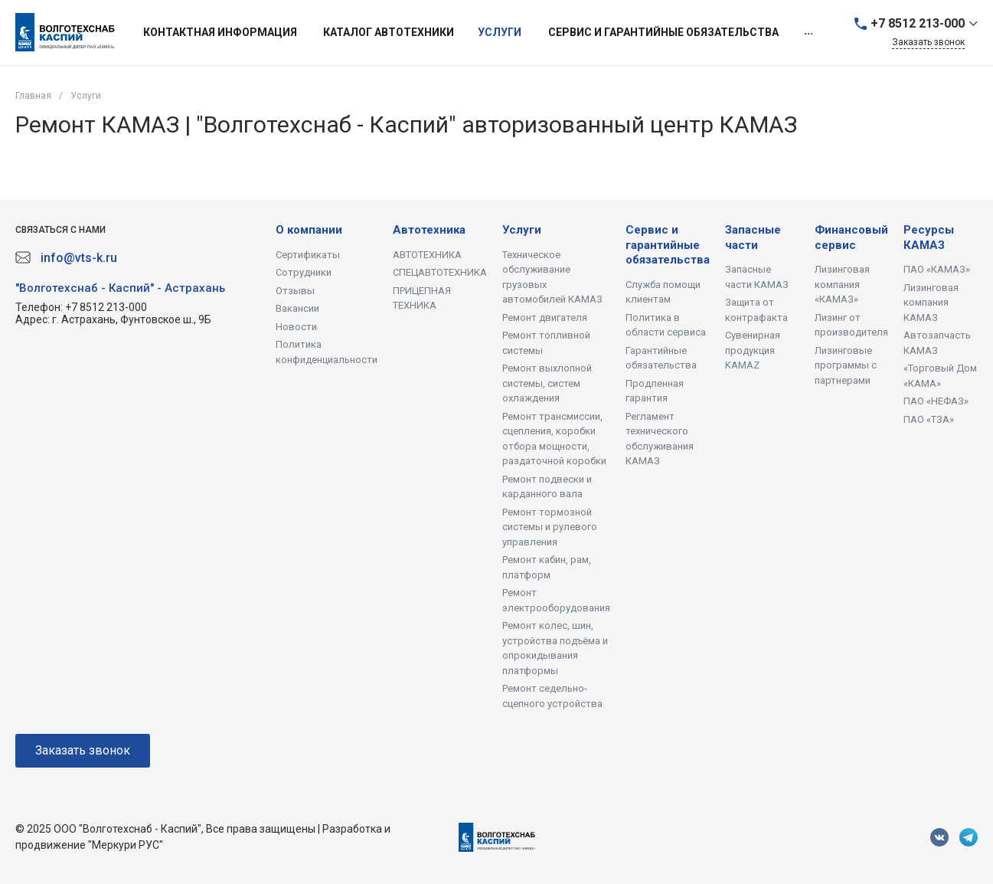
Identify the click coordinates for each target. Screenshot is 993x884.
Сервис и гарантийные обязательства (668, 245)
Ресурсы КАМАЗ (928, 237)
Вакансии (297, 308)
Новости (296, 326)
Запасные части (753, 237)
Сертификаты (308, 254)
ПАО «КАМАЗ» (936, 269)
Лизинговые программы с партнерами (846, 365)
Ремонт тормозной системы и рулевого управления (549, 527)
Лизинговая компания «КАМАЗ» (842, 284)
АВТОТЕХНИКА (427, 254)
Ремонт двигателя (544, 317)
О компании (309, 230)
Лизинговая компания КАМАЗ (931, 302)
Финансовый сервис (851, 237)
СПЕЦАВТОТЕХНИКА (440, 272)
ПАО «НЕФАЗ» (936, 401)
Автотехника (429, 230)
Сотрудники (304, 272)
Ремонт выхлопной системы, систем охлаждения (547, 383)
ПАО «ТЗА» (928, 419)
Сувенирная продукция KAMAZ (752, 350)
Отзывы (295, 290)
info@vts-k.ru (79, 257)
